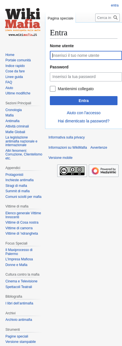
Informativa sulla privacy (66, 137)
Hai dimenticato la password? (84, 121)
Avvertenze (98, 148)
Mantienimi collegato (76, 88)
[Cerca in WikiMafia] (107, 18)
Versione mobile (60, 158)
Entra (84, 100)
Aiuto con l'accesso (83, 113)
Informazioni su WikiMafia (67, 148)
